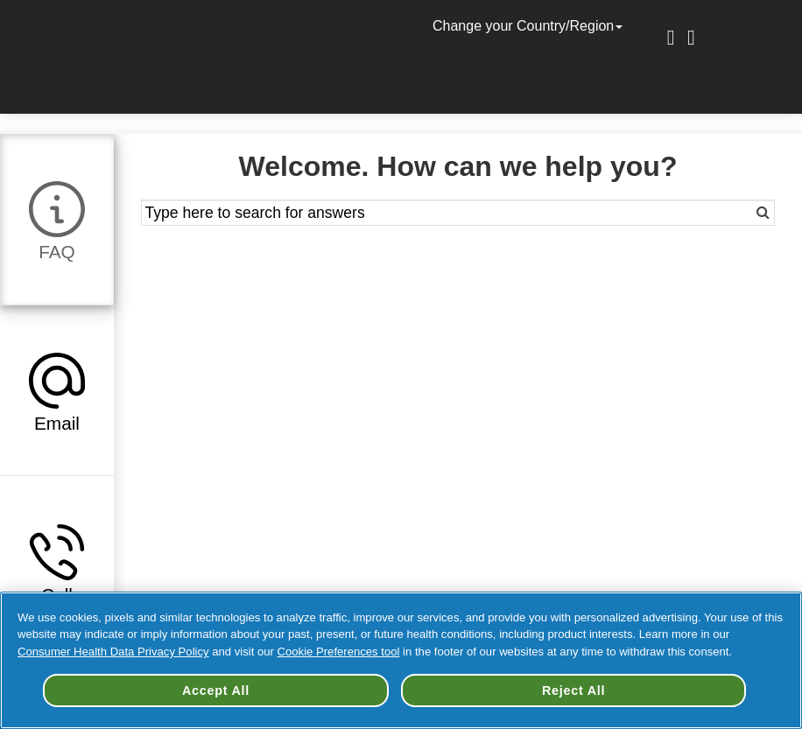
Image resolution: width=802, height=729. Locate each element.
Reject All (573, 690)
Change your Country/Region (530, 25)
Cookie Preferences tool (339, 651)
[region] (401, 660)
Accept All (216, 690)
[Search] (742, 213)
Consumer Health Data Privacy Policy (113, 651)
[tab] (57, 218)
